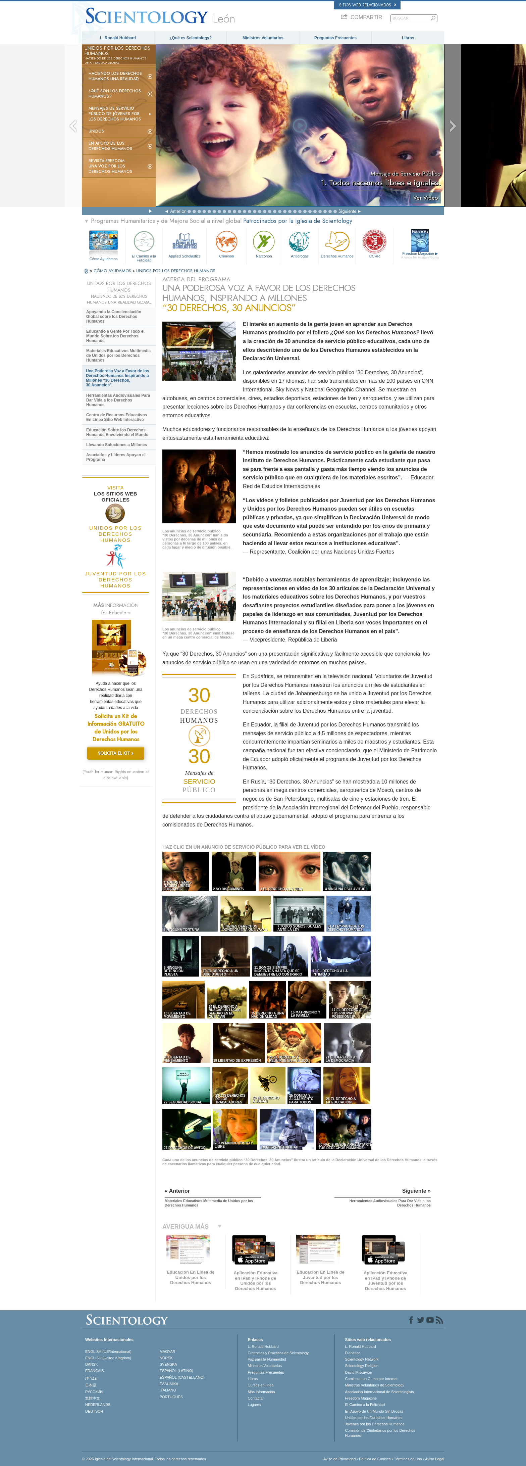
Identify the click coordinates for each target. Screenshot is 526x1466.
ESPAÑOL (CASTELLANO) (182, 1377)
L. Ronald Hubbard (118, 38)
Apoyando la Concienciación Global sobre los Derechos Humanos (113, 317)
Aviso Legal (434, 1459)
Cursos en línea (260, 1385)
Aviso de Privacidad (339, 1459)
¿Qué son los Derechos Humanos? (115, 93)
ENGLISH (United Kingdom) (108, 1358)
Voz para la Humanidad (267, 1359)
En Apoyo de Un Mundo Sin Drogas (374, 1411)
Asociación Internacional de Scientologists (379, 1392)
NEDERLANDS (97, 1405)
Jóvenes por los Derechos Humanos (374, 1424)
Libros (408, 38)
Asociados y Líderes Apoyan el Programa (116, 457)
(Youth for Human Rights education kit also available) (116, 775)
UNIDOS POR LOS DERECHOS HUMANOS (175, 271)
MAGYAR (167, 1352)
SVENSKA (168, 1364)
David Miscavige (358, 1372)
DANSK (91, 1364)
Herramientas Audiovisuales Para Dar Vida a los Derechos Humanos (118, 400)
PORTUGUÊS (171, 1397)
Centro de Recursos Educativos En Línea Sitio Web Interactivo (116, 417)
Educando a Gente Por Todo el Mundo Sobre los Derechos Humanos (115, 336)
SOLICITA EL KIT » (116, 753)
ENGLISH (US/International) (108, 1352)
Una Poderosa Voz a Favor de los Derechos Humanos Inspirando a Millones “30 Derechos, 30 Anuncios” (117, 378)
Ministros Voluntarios (263, 38)
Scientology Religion (361, 1366)
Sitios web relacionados (367, 5)
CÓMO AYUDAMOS (113, 271)
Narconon (264, 243)
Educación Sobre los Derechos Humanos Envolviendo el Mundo (117, 432)
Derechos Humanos (337, 243)
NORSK (166, 1358)
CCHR (374, 243)
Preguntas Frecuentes (335, 38)
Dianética (352, 1353)
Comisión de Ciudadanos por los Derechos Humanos (380, 1432)
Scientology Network (361, 1359)
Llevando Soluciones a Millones (116, 444)
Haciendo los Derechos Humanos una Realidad (115, 76)
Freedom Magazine (420, 255)
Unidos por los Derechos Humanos (373, 1418)
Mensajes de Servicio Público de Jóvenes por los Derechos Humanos (115, 113)
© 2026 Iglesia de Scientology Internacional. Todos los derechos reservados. (144, 1459)
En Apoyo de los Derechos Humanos (110, 146)
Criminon (226, 243)
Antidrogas (299, 243)
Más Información (261, 1392)
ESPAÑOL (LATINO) (176, 1371)
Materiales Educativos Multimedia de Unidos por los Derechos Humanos (118, 355)
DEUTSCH (94, 1411)
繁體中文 (92, 1398)
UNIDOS (96, 131)
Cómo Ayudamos (104, 259)
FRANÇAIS (94, 1371)
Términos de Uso (408, 1459)
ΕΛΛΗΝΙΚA (169, 1384)
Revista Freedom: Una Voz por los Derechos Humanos (110, 166)
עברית (91, 1378)
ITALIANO (168, 1390)
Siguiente (347, 211)
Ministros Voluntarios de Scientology (374, 1385)
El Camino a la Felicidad (144, 245)
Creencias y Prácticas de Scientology (278, 1353)
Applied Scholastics (184, 243)
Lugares (254, 1405)
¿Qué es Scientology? (190, 38)
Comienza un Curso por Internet (371, 1379)
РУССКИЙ (94, 1392)
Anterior (178, 211)
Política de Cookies (374, 1459)
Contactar (256, 1398)
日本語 (90, 1385)
